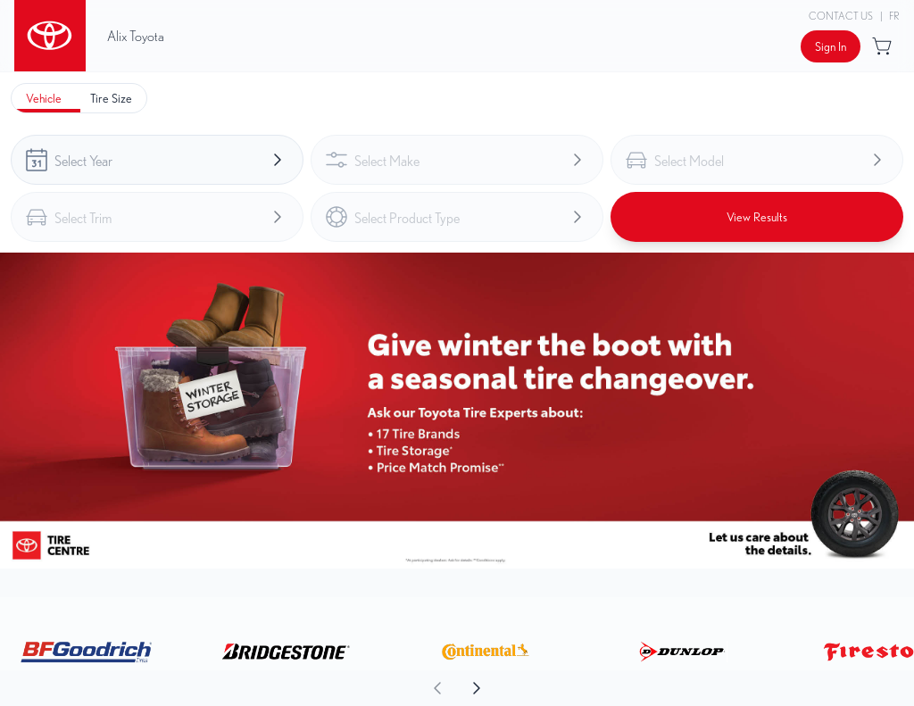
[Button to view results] (757, 217)
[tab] (44, 98)
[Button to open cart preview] (884, 46)
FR (894, 15)
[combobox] (157, 160)
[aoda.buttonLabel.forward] (684, 688)
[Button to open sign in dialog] (830, 46)
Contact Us (841, 15)
